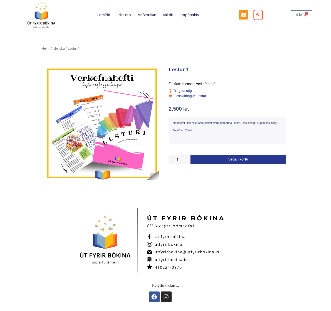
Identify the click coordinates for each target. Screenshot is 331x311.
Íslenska (59, 49)
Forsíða (103, 14)
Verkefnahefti (206, 84)
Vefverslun (147, 14)
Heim (46, 49)
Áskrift (168, 14)
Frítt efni (124, 14)
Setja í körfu (238, 159)
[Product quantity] (179, 159)
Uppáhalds (189, 14)
